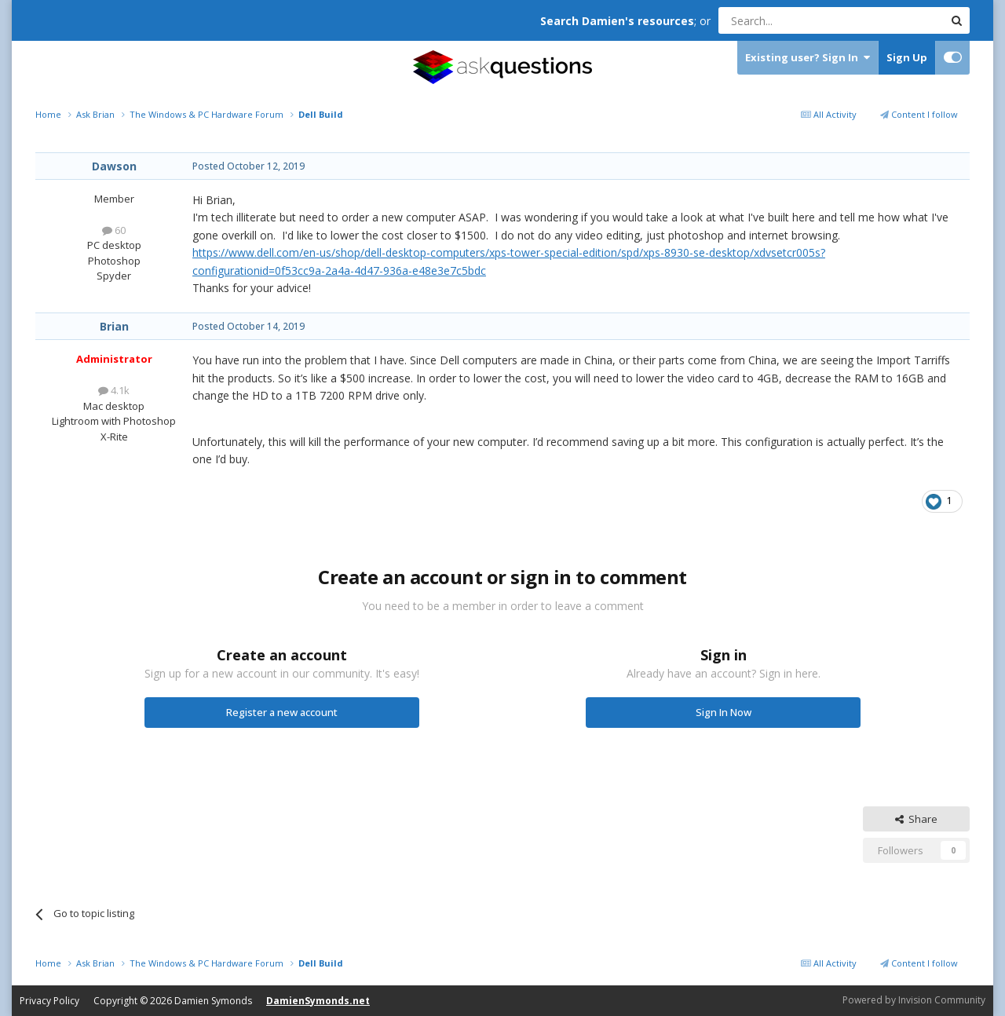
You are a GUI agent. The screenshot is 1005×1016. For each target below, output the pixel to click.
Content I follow (919, 114)
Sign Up (906, 57)
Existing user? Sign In (807, 58)
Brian (114, 326)
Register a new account (282, 712)
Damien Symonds (213, 1000)
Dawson (114, 166)
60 (114, 230)
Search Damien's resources (617, 20)
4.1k (114, 390)
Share (916, 819)
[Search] (792, 20)
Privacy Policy (49, 1000)
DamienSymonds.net (318, 1000)
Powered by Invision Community (913, 1000)
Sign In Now (723, 712)
